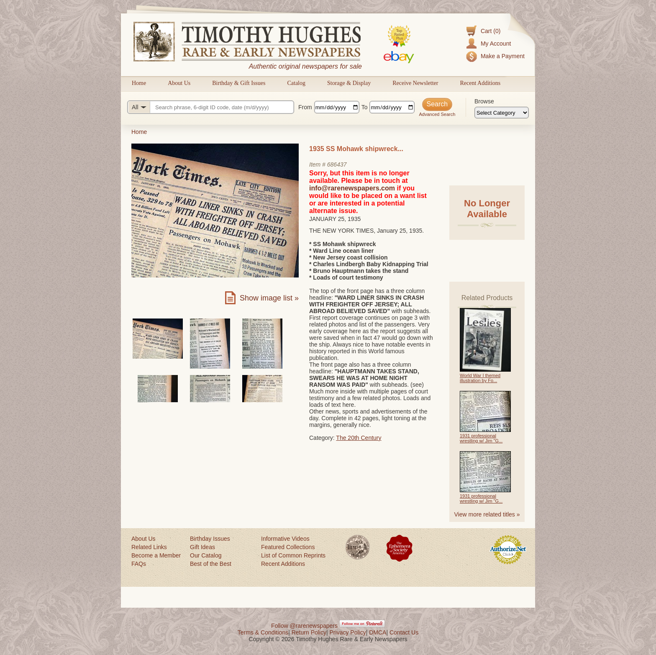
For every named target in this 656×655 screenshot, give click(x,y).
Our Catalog (205, 555)
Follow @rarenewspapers (304, 625)
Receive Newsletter (415, 83)
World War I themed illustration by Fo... (480, 378)
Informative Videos (285, 538)
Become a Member (156, 555)
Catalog (296, 83)
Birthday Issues (210, 538)
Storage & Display (349, 83)
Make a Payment (503, 56)
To (364, 107)
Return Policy (309, 632)
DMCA (377, 632)
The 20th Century (358, 437)
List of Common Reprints (293, 555)
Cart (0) (490, 31)
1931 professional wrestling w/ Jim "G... (481, 438)
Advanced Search (437, 114)
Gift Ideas (202, 547)
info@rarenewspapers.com (352, 188)
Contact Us (404, 632)
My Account (496, 43)
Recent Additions (480, 83)
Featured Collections (288, 547)
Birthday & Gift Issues (238, 83)
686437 (337, 164)
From (305, 107)
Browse (484, 101)
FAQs (138, 563)
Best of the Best (210, 563)
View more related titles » (487, 514)
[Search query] (210, 107)
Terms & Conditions (263, 632)
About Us (179, 83)
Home (139, 83)
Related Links (149, 547)
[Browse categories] (501, 112)
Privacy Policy (348, 632)
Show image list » (269, 298)
